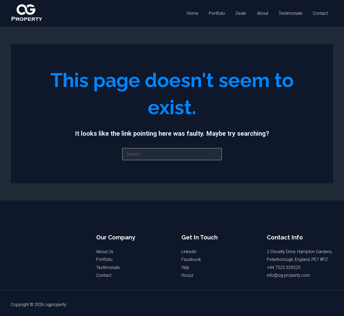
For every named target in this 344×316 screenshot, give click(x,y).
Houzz (187, 275)
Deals (248, 13)
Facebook (191, 259)
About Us (104, 251)
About (267, 13)
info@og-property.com (288, 275)
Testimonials (293, 13)
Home (203, 13)
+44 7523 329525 (283, 267)
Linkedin (188, 251)
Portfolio (226, 13)
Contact (321, 13)
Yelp (185, 267)
